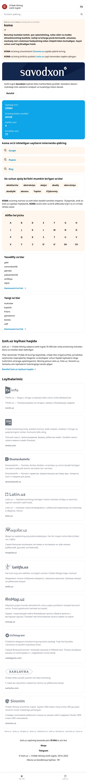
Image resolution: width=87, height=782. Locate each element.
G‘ (54, 244)
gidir (6, 262)
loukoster (8, 303)
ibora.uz (8, 731)
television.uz (42, 731)
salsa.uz (15, 731)
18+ (58, 759)
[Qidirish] (81, 14)
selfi (6, 324)
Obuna (30, 759)
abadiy (55, 185)
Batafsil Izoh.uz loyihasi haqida (19, 369)
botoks (7, 319)
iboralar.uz (60, 731)
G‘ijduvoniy (52, 191)
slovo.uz (33, 731)
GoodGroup (42, 759)
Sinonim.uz (38, 51)
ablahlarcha (12, 185)
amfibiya (8, 279)
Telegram (43, 750)
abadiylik (11, 191)
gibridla (8, 270)
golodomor (9, 315)
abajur (43, 185)
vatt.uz (52, 731)
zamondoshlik (11, 266)
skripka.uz (24, 731)
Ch (76, 244)
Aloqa (43, 745)
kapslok (8, 307)
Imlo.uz (63, 361)
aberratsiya (70, 185)
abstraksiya (29, 185)
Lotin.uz (40, 56)
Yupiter (37, 191)
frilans (7, 311)
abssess (25, 191)
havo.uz (79, 731)
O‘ (43, 244)
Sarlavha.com (8, 364)
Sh (65, 244)
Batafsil (10, 93)
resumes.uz (70, 731)
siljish (7, 283)
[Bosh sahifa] (23, 6)
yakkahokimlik (11, 274)
